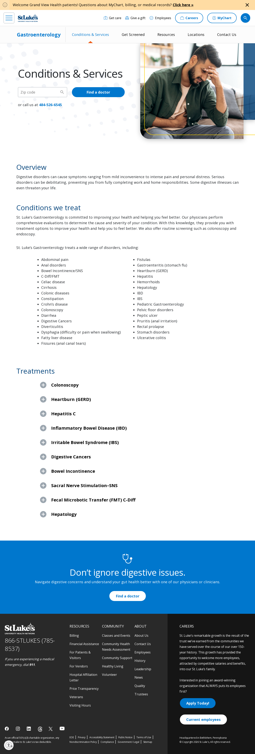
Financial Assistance (84, 644)
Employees (142, 652)
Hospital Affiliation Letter (83, 677)
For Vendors (79, 666)
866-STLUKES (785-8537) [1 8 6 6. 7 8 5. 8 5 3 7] (30, 644)
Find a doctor (98, 92)
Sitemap (147, 742)
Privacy (82, 737)
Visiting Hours (80, 705)
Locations (196, 34)
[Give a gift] (135, 18)
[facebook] (7, 729)
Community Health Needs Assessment (116, 647)
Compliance (107, 742)
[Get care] (112, 18)
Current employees (203, 719)
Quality (139, 686)
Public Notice (125, 737)
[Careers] (189, 18)
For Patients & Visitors (80, 655)
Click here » (183, 4)
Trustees (141, 694)
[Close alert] (247, 5)
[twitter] (51, 729)
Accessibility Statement (101, 737)
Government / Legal (128, 742)
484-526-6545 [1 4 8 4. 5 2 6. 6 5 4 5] (50, 104)
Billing (74, 635)
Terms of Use (143, 737)
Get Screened (133, 34)
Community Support (117, 658)
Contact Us (226, 34)
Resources (166, 34)
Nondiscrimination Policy (83, 742)
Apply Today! (197, 703)
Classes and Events (116, 635)
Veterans (76, 697)
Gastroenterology (39, 34)
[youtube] (62, 728)
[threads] (40, 729)
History (139, 660)
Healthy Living (112, 666)
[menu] (9, 18)
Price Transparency (84, 688)
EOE (72, 737)
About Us (141, 635)
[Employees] (160, 18)
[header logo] (28, 17)
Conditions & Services (90, 34)
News (138, 677)
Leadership (142, 669)
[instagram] (18, 729)
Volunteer (109, 674)
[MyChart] (222, 18)
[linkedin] (29, 729)
